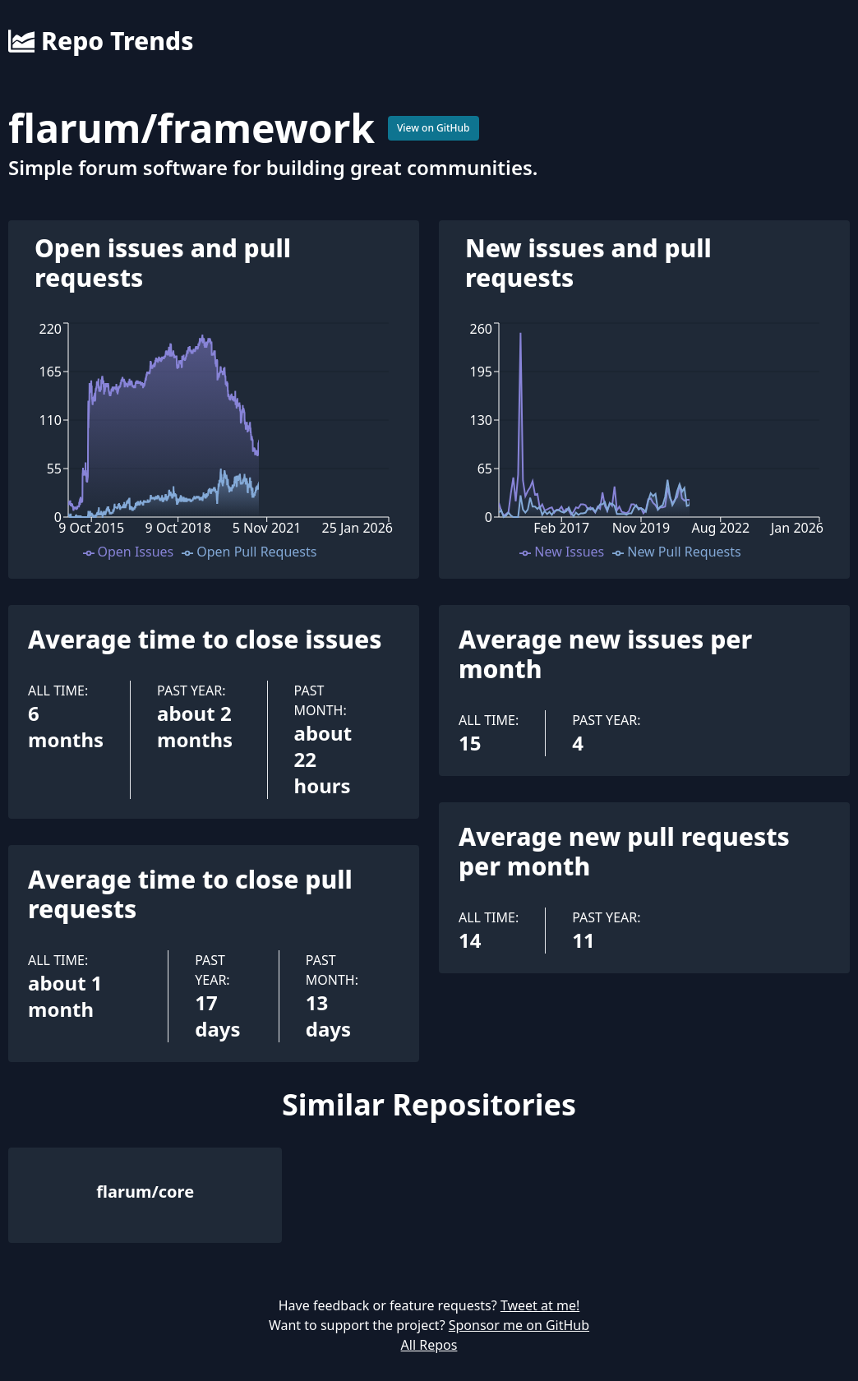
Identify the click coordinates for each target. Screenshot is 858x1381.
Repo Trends (100, 41)
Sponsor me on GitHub (519, 1325)
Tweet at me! (540, 1305)
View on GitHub (433, 128)
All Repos (429, 1345)
